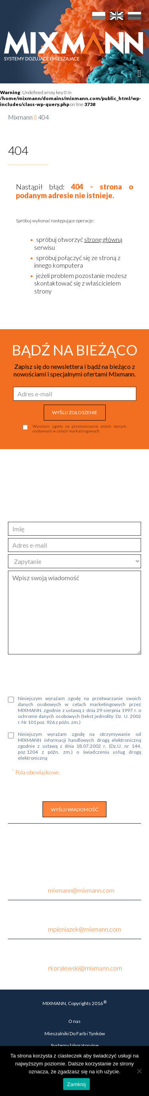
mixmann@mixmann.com (81, 890)
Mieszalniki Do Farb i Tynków (75, 1033)
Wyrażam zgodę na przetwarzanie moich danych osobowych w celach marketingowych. (79, 428)
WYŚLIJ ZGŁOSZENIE (74, 412)
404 (43, 117)
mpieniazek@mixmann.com (84, 929)
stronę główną (103, 239)
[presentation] (68, 673)
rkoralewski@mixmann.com (85, 968)
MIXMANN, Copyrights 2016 (74, 1003)
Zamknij (76, 1084)
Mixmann (20, 117)
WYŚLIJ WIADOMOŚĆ (74, 809)
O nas (74, 1021)
